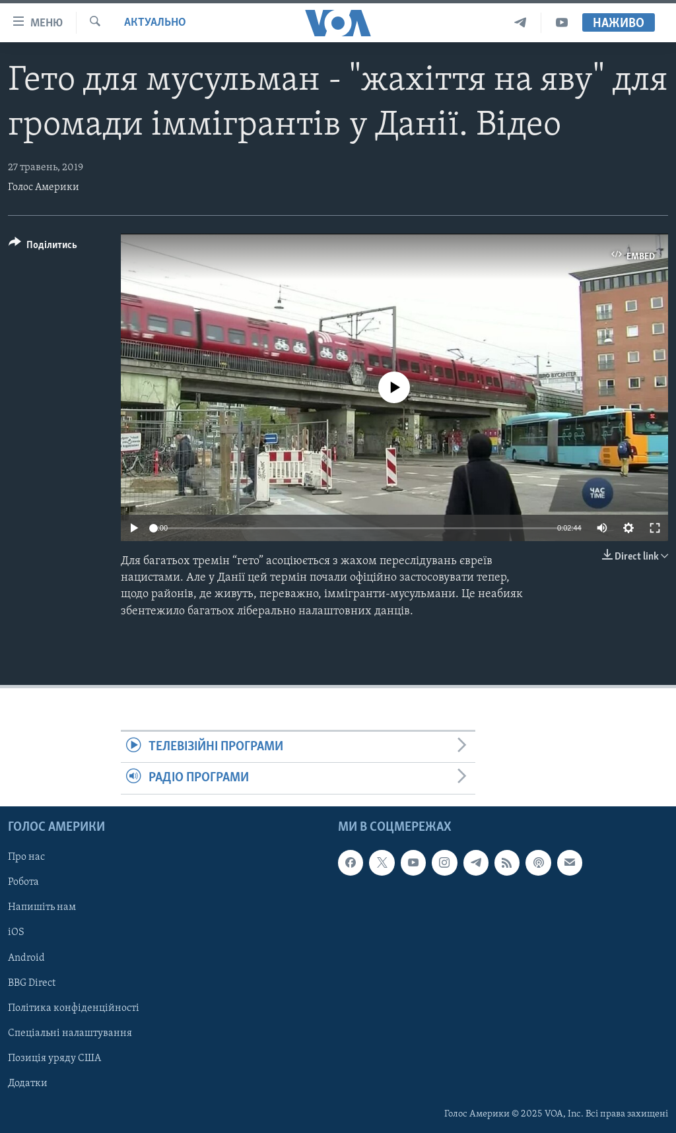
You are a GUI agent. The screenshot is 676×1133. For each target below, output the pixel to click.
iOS (16, 932)
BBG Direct (31, 982)
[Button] (43, 247)
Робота (23, 882)
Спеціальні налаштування (70, 1032)
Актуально (155, 22)
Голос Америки (43, 187)
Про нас (26, 857)
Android (26, 957)
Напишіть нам (42, 907)
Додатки (28, 1083)
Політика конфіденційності (73, 1007)
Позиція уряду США (54, 1057)
